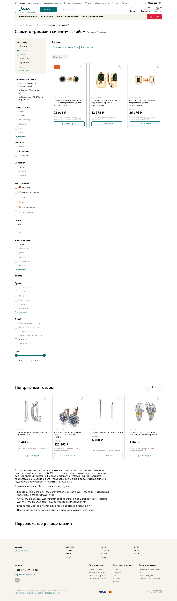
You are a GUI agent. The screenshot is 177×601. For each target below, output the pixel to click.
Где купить (117, 573)
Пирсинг (103, 547)
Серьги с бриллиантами (67, 17)
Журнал (115, 3)
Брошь (69, 550)
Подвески (104, 550)
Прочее (103, 554)
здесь (92, 510)
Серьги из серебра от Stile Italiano (107, 432)
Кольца (69, 557)
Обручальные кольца (27, 17)
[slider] (16, 355)
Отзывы (88, 3)
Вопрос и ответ (34, 3)
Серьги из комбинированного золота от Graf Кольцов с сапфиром (67, 435)
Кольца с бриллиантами (92, 17)
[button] (159, 387)
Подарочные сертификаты (150, 579)
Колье (68, 554)
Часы (136, 550)
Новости (116, 579)
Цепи (136, 547)
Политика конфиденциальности (29, 593)
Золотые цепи (46, 17)
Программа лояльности (149, 570)
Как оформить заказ (73, 3)
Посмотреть (71, 124)
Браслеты (70, 547)
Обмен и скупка (102, 3)
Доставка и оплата (52, 3)
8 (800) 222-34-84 (155, 3)
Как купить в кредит (97, 576)
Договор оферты (52, 593)
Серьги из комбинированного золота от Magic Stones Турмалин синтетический (68, 103)
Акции (141, 573)
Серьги (103, 557)
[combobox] (91, 9)
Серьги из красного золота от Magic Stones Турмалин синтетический (104, 103)
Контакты (126, 3)
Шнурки (137, 554)
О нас (115, 570)
